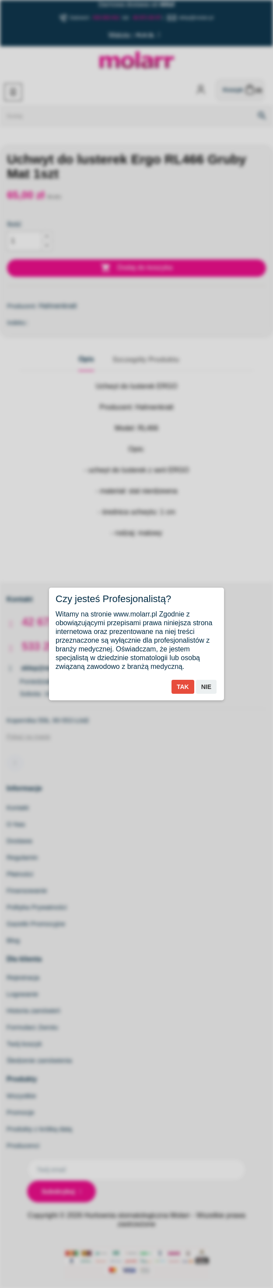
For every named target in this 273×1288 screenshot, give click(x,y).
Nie (206, 686)
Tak (183, 686)
